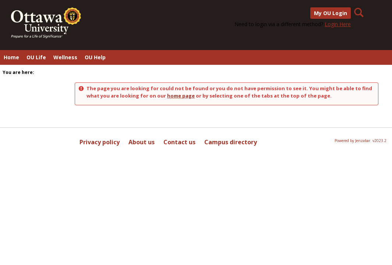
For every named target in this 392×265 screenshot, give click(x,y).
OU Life (36, 57)
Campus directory (230, 142)
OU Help (95, 57)
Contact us (179, 142)
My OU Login (330, 13)
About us (141, 142)
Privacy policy (100, 142)
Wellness (65, 57)
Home (11, 57)
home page (181, 95)
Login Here (338, 24)
